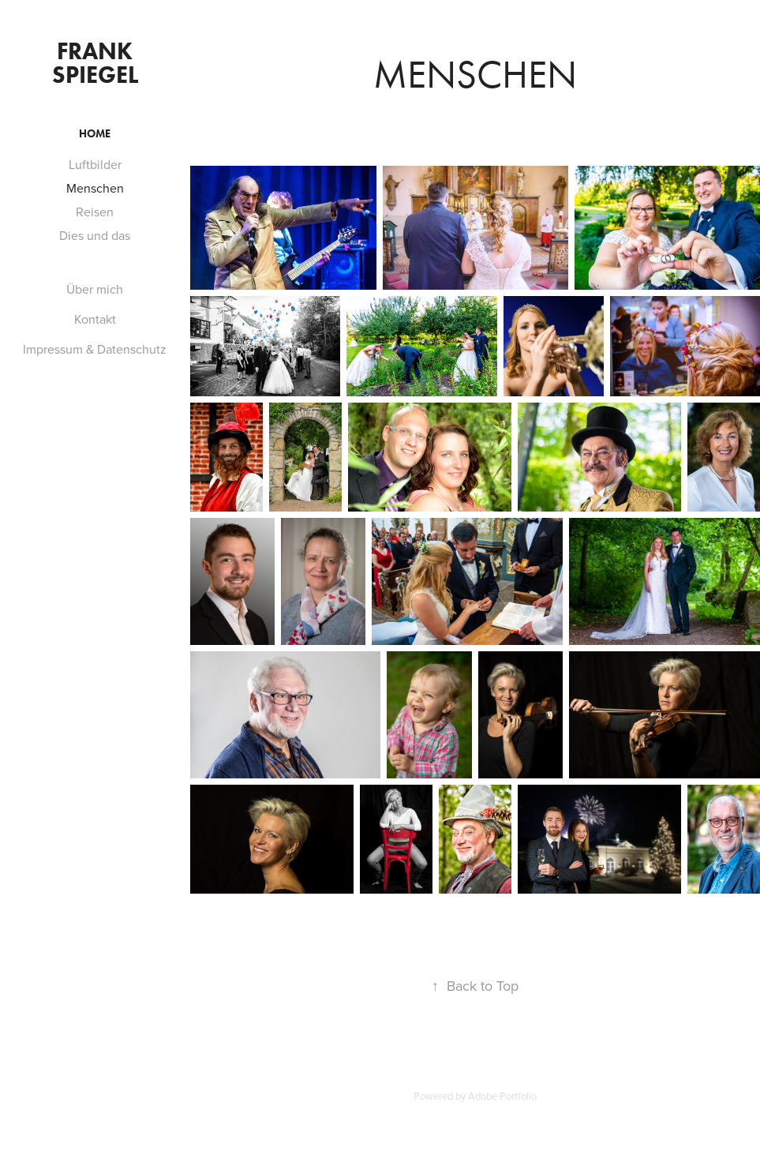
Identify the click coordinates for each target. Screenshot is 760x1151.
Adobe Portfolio (502, 1096)
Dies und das (94, 235)
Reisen (95, 211)
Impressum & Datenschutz (95, 349)
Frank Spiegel (95, 62)
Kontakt (95, 319)
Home (94, 134)
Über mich (94, 289)
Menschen (95, 188)
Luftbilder (95, 164)
